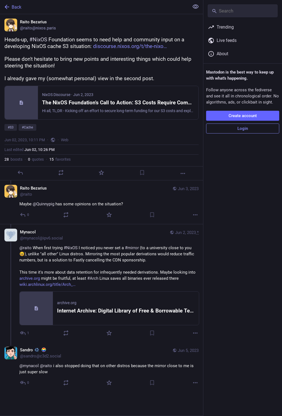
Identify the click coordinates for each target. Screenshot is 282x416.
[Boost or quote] (61, 172)
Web (64, 140)
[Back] (94, 7)
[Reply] (20, 172)
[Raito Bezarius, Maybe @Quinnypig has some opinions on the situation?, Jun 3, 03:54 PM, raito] (101, 202)
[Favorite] (101, 172)
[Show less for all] (195, 6)
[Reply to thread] (24, 214)
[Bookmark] (142, 172)
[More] (183, 173)
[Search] (243, 10)
